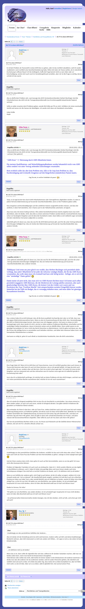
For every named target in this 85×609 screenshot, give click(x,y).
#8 (83, 398)
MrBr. (46, 599)
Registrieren (67, 8)
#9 (83, 449)
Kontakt (23, 597)
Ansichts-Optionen (78, 45)
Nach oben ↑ (65, 597)
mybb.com (34, 599)
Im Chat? (21, 28)
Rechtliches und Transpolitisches (42, 37)
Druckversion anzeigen (14, 585)
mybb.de (38, 599)
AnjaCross (23, 50)
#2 (83, 94)
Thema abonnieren (13, 588)
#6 (83, 314)
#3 (83, 141)
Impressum (39, 597)
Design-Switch (77, 8)
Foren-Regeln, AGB (30, 597)
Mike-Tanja (49, 251)
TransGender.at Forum (13, 37)
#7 (83, 362)
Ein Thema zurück (13, 576)
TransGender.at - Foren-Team (67, 599)
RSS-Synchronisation (56, 597)
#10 (83, 525)
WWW (8, 182)
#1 (83, 64)
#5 (83, 251)
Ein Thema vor (25, 576)
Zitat (78, 80)
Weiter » (21, 41)
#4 (83, 196)
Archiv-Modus (46, 597)
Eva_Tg (21, 511)
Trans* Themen (26, 37)
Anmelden (57, 8)
